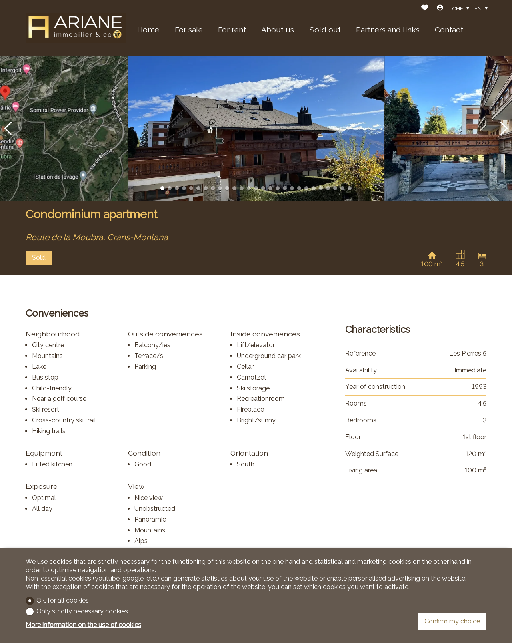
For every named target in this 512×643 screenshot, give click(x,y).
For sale (189, 29)
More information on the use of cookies (83, 625)
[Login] (440, 8)
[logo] (76, 28)
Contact (449, 29)
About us (277, 29)
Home (148, 29)
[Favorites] (424, 8)
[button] (8, 128)
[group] (256, 128)
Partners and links (388, 29)
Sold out (325, 29)
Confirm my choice (452, 621)
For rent (232, 29)
